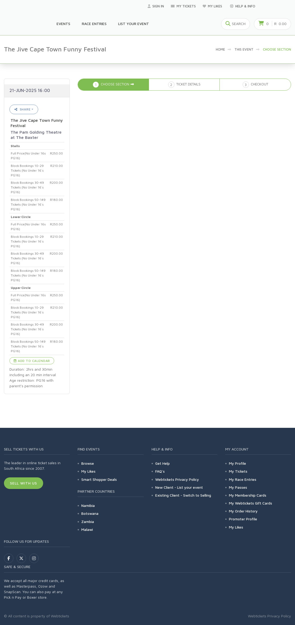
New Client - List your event (179, 487)
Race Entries (94, 23)
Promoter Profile (243, 519)
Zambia (87, 521)
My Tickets (183, 6)
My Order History (243, 511)
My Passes (238, 487)
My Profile (237, 463)
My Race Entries (242, 479)
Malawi (87, 529)
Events (63, 23)
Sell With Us (23, 483)
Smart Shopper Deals (99, 479)
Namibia (88, 505)
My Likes (213, 6)
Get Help (162, 463)
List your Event (133, 23)
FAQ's (160, 471)
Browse (87, 463)
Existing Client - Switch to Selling (183, 495)
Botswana (89, 513)
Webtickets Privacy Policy (177, 479)
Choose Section (277, 49)
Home (220, 49)
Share (22, 109)
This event (243, 49)
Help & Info (242, 6)
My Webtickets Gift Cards (250, 503)
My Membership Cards (247, 495)
